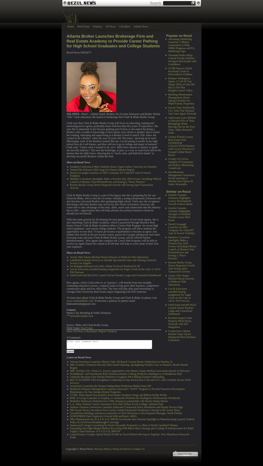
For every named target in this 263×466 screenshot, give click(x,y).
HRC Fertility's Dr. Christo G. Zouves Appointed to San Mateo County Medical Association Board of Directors (130, 370)
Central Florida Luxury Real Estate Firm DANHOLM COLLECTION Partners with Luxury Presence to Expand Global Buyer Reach (181, 145)
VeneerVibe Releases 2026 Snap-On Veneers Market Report (102, 169)
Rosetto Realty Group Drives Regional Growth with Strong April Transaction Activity (181, 267)
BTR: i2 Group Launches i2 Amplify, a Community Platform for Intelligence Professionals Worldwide (125, 398)
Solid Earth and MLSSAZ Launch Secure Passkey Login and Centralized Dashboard (182, 309)
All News (111, 26)
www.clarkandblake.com (80, 300)
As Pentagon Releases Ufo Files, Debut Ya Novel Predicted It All (105, 266)
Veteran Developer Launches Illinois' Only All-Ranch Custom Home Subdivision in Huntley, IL (121, 361)
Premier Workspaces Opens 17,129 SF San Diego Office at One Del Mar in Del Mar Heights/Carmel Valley (181, 84)
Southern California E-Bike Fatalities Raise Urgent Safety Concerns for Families (113, 166)
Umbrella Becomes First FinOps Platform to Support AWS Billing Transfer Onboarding (117, 376)
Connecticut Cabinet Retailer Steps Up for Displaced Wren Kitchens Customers (182, 336)
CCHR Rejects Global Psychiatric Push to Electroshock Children (180, 71)
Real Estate (83, 26)
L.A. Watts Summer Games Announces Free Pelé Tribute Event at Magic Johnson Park (116, 404)
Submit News (141, 26)
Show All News (75, 331)
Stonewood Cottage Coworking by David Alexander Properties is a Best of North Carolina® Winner (124, 425)
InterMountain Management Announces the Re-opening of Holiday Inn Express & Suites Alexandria (181, 178)
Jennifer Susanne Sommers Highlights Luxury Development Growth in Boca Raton (180, 199)
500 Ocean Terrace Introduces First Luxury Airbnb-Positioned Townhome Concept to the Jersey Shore (125, 410)
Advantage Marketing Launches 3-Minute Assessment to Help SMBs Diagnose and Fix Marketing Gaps (181, 45)
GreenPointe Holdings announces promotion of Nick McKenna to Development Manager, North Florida (126, 413)
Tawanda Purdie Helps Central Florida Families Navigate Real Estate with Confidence (182, 60)
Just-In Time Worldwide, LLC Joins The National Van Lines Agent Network (182, 110)
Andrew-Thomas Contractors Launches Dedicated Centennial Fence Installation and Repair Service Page (126, 407)
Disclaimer (91, 331)
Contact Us (139, 449)
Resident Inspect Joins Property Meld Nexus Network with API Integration (180, 322)
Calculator (124, 26)
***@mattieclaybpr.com (80, 315)
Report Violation (108, 331)
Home (70, 26)
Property (97, 26)
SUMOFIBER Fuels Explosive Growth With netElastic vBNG (103, 416)
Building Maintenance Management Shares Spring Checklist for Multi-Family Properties (181, 99)
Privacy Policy (103, 449)
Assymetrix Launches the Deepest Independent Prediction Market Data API (110, 386)
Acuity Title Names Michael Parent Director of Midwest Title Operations (181, 280)
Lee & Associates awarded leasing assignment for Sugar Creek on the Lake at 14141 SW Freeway (179, 294)
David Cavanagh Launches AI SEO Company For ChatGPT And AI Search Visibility (181, 229)
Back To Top (185, 454)
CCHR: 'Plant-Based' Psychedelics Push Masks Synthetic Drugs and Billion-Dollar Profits (118, 395)
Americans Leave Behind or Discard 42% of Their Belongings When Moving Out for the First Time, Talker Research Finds (182, 125)
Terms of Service (122, 449)
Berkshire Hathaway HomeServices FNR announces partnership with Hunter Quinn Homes (119, 401)
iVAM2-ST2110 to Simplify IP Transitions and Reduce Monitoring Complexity (181, 164)
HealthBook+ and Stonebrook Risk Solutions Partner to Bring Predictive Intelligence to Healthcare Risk (126, 373)
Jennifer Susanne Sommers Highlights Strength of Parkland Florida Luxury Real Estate (179, 214)
